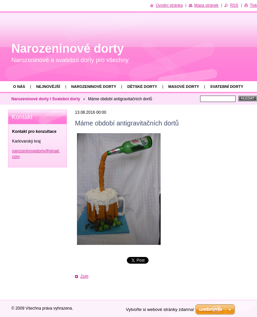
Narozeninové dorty (93, 87)
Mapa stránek (206, 5)
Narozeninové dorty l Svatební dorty (45, 99)
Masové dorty (183, 87)
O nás (19, 87)
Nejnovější (48, 87)
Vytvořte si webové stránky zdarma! (160, 309)
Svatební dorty (226, 87)
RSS (234, 5)
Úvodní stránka (169, 5)
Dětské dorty (142, 87)
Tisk (253, 5)
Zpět (84, 276)
